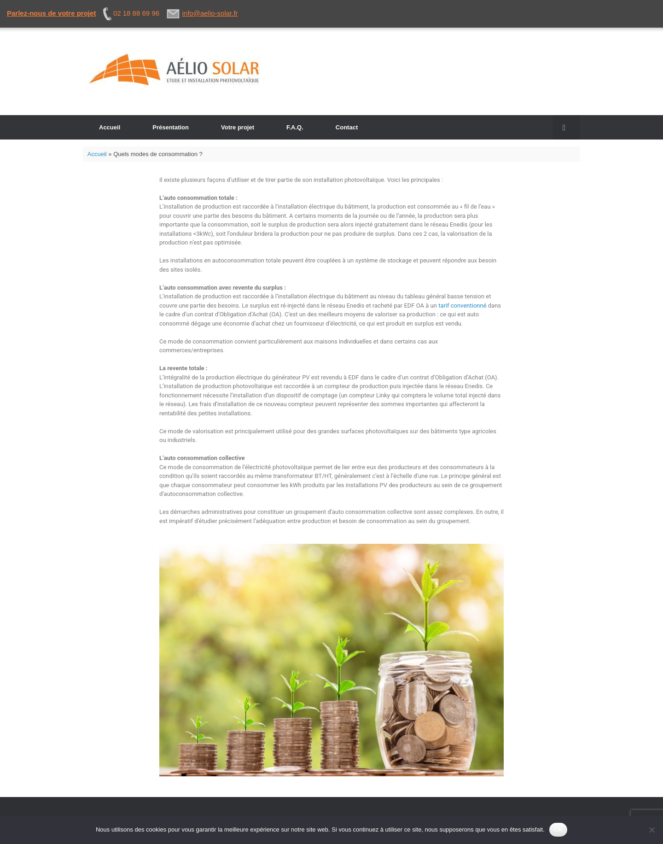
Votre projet (237, 127)
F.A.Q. (294, 127)
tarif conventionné (462, 305)
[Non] (651, 829)
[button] (566, 127)
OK (558, 829)
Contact (347, 127)
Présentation (170, 127)
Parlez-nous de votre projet (51, 13)
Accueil (109, 127)
